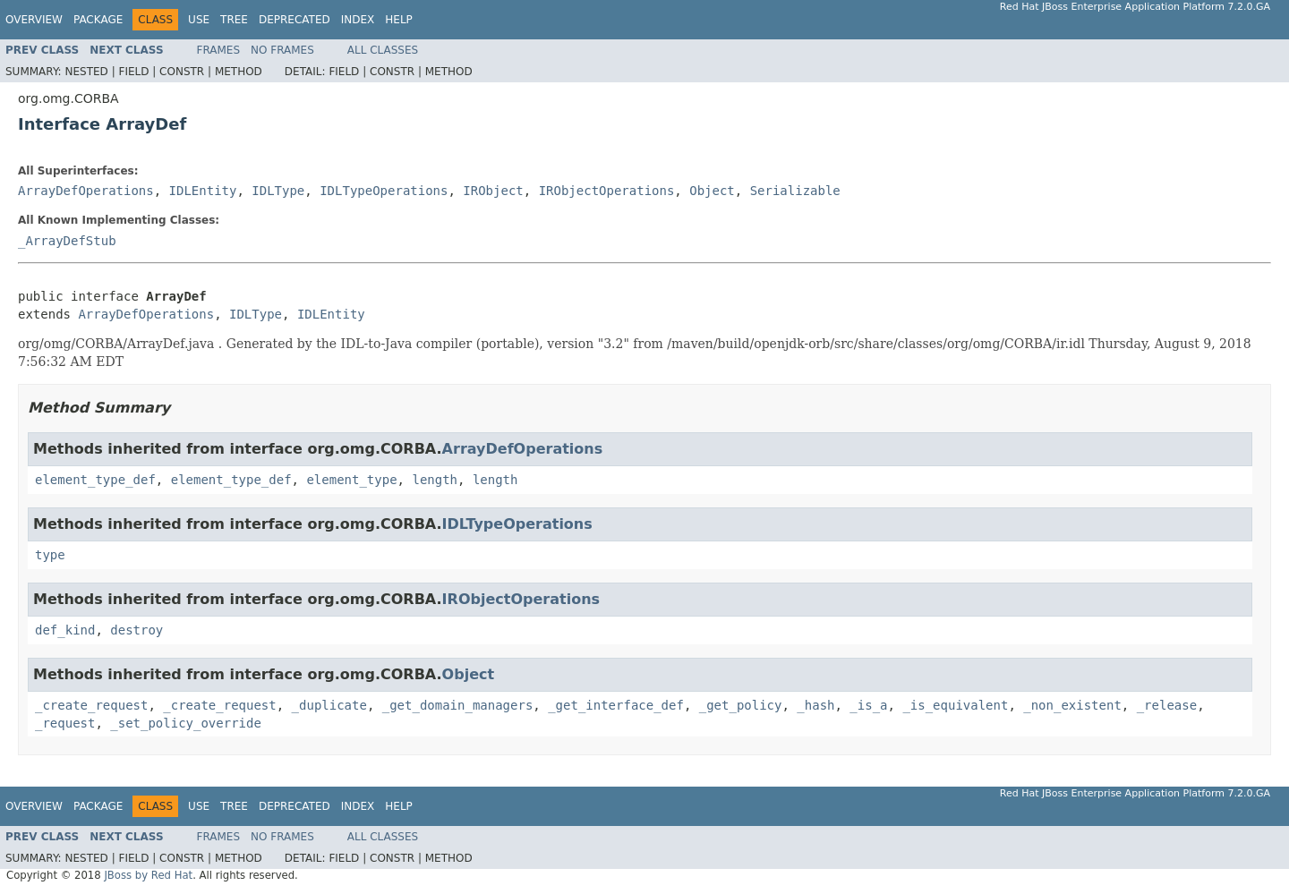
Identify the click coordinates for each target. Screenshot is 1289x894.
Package (98, 19)
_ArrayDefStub (67, 241)
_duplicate (329, 705)
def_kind (65, 630)
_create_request (91, 705)
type (50, 555)
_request (65, 723)
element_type (351, 480)
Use (198, 19)
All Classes (382, 50)
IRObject (493, 190)
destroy (136, 630)
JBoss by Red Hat (148, 875)
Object (712, 190)
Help (399, 19)
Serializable (795, 190)
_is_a (868, 705)
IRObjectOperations (607, 190)
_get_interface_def (616, 705)
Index (358, 19)
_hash (815, 705)
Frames (219, 50)
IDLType (278, 190)
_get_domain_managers (458, 705)
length (434, 480)
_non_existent (1072, 705)
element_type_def (95, 480)
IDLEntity (203, 190)
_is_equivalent (955, 705)
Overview (34, 19)
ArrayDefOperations (86, 190)
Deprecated (294, 19)
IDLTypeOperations (384, 190)
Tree (234, 19)
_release (1167, 705)
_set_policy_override (185, 723)
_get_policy (740, 705)
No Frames (282, 50)
